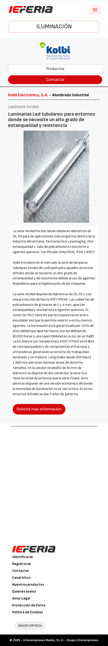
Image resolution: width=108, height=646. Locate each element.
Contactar (55, 79)
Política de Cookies (27, 612)
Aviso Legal (21, 598)
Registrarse (21, 564)
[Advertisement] (54, 483)
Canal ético (21, 578)
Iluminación (54, 26)
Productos (55, 68)
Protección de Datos (28, 605)
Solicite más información (39, 409)
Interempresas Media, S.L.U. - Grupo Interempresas (60, 640)
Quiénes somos (24, 591)
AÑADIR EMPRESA (30, 626)
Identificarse (22, 557)
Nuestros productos (28, 584)
